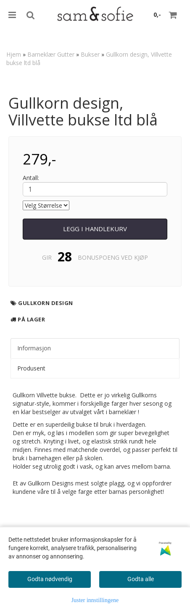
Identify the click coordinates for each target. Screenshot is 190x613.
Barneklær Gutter (50, 54)
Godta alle (140, 579)
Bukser (90, 54)
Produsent (31, 368)
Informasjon (34, 348)
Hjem (13, 54)
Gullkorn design (45, 303)
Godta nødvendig (49, 579)
